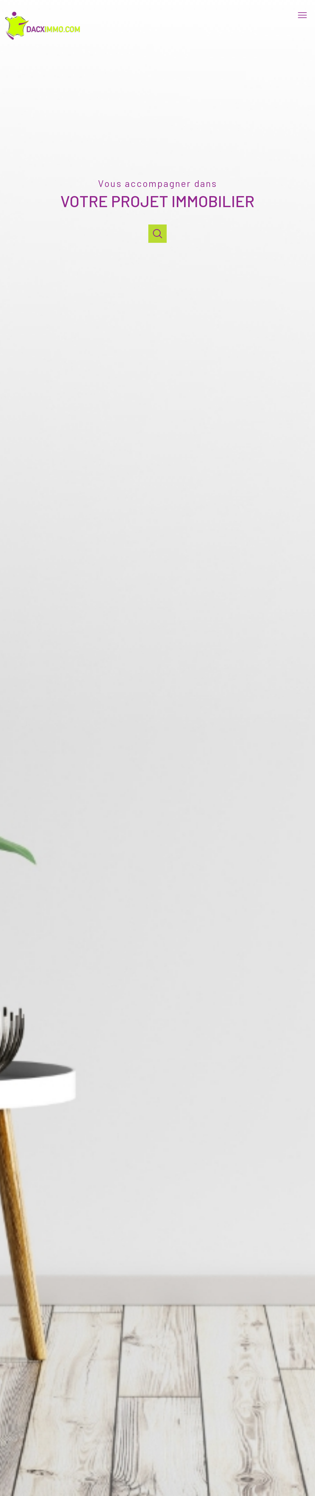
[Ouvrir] (157, 233)
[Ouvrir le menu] (305, 15)
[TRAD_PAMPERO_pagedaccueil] (44, 40)
